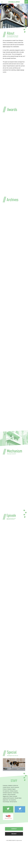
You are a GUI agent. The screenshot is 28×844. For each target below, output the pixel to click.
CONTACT (14, 828)
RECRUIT (13, 833)
